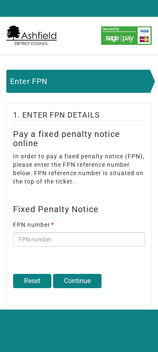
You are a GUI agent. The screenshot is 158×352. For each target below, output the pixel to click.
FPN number (33, 225)
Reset (32, 281)
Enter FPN (29, 81)
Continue (77, 281)
